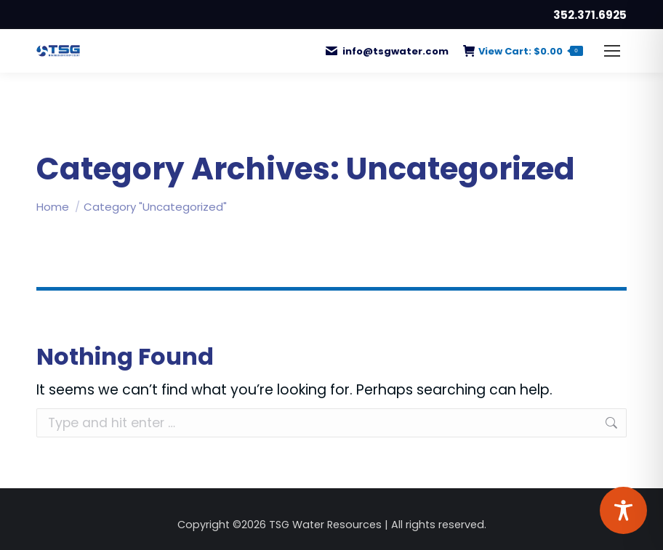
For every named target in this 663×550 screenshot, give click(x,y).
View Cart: (523, 51)
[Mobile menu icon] (612, 50)
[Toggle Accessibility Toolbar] (623, 510)
